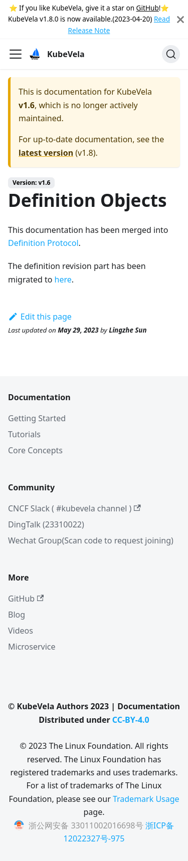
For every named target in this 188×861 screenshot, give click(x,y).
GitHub (147, 8)
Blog (16, 614)
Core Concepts (35, 450)
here (63, 279)
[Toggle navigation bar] (15, 54)
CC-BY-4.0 (130, 719)
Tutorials (24, 434)
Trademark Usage (146, 798)
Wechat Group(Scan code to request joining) (90, 540)
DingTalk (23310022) (46, 524)
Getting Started (37, 418)
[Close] (180, 19)
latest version (46, 152)
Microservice (32, 646)
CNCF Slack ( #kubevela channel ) (74, 508)
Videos (20, 630)
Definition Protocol (43, 242)
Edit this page (40, 316)
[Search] (171, 54)
